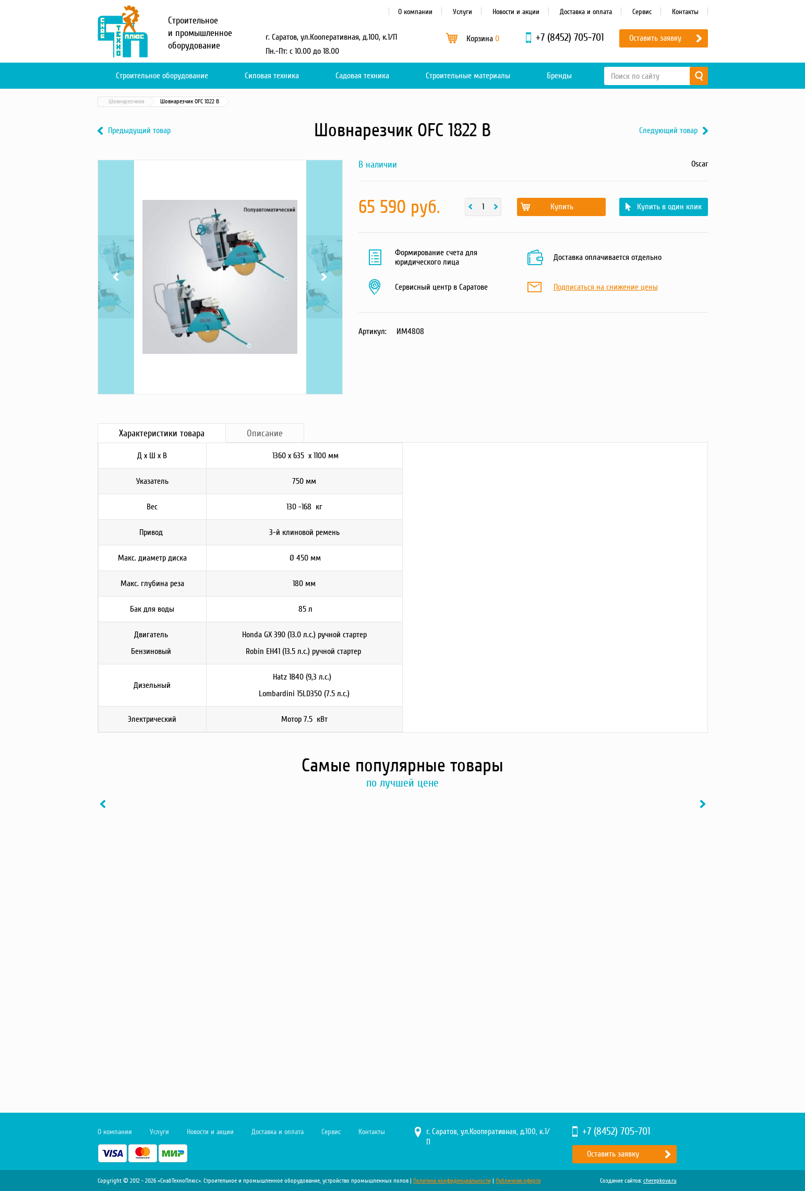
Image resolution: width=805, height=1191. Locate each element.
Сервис (642, 11)
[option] (168, 921)
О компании (415, 11)
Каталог (147, 101)
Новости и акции (515, 11)
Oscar (699, 164)
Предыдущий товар (139, 131)
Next (324, 277)
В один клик (207, 1024)
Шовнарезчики (276, 101)
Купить (561, 206)
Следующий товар (668, 131)
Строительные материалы (468, 75)
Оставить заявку (655, 38)
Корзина (482, 38)
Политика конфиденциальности (452, 1181)
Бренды (559, 75)
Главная (112, 101)
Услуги (462, 11)
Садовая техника (362, 75)
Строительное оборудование (162, 75)
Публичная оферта (518, 1181)
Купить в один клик (669, 206)
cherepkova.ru (660, 1181)
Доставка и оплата (586, 11)
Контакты (685, 11)
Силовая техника (272, 75)
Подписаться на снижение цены (606, 287)
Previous (116, 277)
